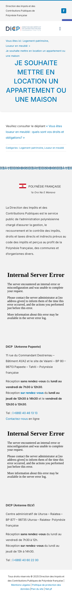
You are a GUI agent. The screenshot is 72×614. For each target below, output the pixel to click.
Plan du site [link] (37, 588)
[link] (63, 10)
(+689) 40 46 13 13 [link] (24, 413)
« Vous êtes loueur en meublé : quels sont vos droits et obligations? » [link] (35, 131)
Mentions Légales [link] (20, 584)
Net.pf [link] (48, 588)
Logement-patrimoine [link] (31, 147)
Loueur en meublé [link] (54, 147)
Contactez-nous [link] (17, 419)
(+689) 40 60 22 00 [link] (25, 560)
